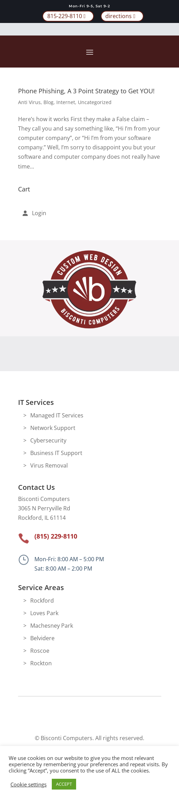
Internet (65, 102)
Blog (48, 102)
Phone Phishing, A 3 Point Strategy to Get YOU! (86, 91)
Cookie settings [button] (28, 784)
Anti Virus (29, 102)
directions (118, 16)
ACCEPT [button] (64, 784)
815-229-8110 (64, 16)
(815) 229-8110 (55, 536)
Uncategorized (95, 102)
